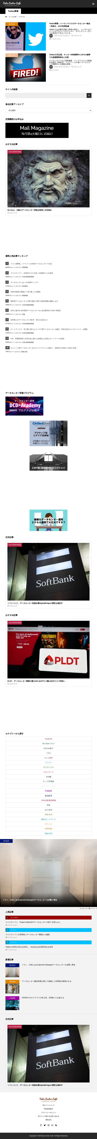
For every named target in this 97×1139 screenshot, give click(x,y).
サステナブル (48, 767)
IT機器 (48, 753)
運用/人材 (48, 824)
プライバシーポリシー (48, 1112)
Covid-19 (48, 739)
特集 (23, 314)
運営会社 (48, 1120)
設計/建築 (48, 810)
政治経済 (25, 286)
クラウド (48, 763)
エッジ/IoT (48, 758)
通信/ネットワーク (48, 819)
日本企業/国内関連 (28, 276)
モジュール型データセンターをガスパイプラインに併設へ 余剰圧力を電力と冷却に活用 (43, 348)
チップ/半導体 (48, 781)
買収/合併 (48, 814)
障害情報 (25, 267)
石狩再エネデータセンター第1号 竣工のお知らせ (28, 320)
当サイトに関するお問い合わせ (48, 1116)
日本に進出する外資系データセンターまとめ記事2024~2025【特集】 (35, 310)
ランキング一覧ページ (87, 908)
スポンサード (48, 772)
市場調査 (48, 791)
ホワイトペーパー (48, 786)
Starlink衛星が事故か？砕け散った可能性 (25, 292)
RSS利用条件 (48, 1109)
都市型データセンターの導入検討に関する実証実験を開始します (34, 301)
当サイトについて (48, 1105)
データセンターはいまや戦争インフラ (24, 282)
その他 (48, 777)
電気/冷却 (24, 351)
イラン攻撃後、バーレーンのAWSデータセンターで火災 (31, 264)
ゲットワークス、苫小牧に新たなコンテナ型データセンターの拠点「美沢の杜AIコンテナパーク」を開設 (49, 329)
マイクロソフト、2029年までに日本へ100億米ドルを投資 (31, 273)
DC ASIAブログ (48, 744)
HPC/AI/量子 (49, 748)
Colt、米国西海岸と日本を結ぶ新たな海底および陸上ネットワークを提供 (37, 339)
